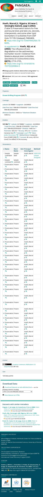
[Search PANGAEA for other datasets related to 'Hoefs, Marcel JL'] (26, 155)
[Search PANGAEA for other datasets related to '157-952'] (9, 124)
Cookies (4, 491)
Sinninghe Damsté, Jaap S (16, 26)
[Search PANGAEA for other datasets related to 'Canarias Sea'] (14, 133)
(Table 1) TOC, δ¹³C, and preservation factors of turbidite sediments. (21, 409)
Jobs (11, 491)
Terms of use (17, 490)
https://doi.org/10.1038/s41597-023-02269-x (22, 470)
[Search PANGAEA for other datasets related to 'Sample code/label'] (6, 157)
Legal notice (5, 490)
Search (14, 16)
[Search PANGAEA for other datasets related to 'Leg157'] (30, 133)
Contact (38, 16)
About (31, 16)
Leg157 (26, 133)
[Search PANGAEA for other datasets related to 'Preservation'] (6, 166)
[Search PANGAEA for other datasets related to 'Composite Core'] (17, 137)
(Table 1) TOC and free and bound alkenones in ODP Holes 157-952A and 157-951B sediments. (21, 415)
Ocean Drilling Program (12, 95)
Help (25, 16)
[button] (23, 85)
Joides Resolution (10, 135)
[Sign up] (36, 1)
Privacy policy (30, 490)
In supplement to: (11, 46)
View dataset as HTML (12, 395)
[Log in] (40, 1)
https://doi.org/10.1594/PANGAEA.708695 (22, 41)
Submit (20, 16)
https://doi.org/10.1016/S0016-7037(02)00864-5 (19, 64)
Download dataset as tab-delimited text (18, 387)
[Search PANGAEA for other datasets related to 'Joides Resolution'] (17, 135)
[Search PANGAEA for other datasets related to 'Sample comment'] (12, 162)
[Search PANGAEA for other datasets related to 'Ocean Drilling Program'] (26, 95)
